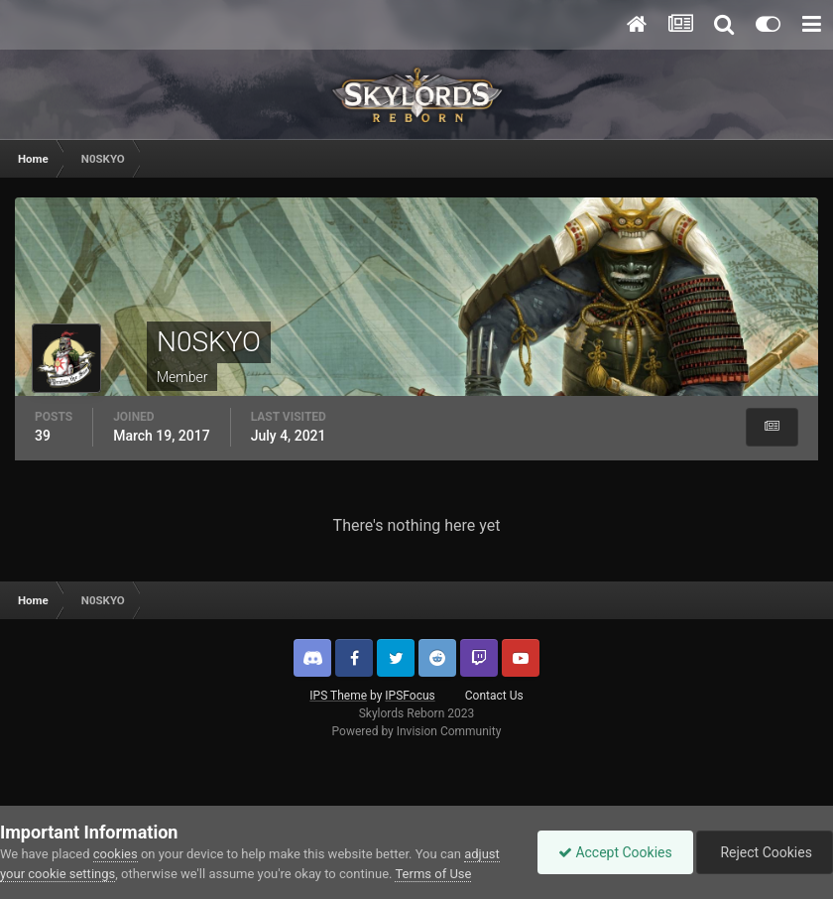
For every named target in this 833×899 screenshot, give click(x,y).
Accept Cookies (615, 852)
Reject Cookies (764, 852)
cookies (115, 853)
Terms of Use (433, 873)
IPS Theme (338, 696)
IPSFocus (409, 696)
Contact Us (494, 696)
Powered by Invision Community (417, 731)
